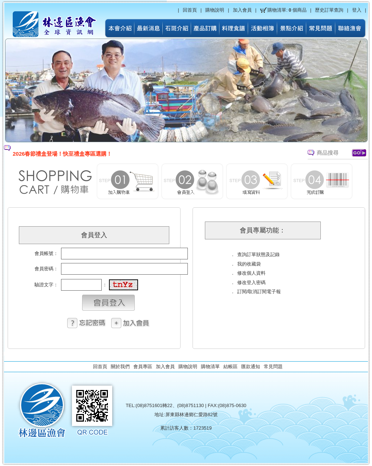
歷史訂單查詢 (329, 10)
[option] (145, 153)
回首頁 (190, 10)
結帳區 (230, 366)
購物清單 (210, 366)
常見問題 (273, 366)
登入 (356, 10)
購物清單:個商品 (287, 10)
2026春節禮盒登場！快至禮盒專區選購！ (62, 154)
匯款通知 (250, 366)
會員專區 (142, 366)
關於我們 (120, 366)
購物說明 (214, 10)
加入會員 (242, 10)
